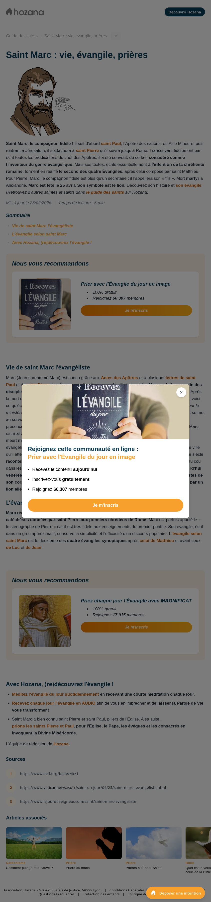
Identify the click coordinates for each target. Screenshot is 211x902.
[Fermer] (181, 392)
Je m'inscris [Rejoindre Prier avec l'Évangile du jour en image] (105, 505)
